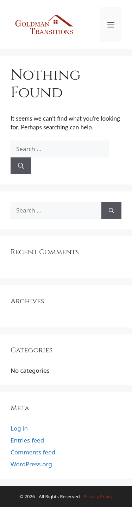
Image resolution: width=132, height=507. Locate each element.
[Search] (21, 165)
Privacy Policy (98, 496)
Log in (19, 428)
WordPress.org (31, 464)
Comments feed (33, 452)
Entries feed (27, 440)
